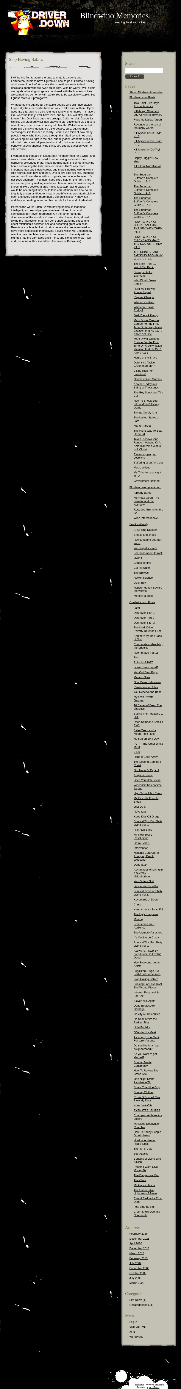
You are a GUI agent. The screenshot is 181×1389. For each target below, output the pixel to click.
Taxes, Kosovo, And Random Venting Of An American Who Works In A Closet (148, 444)
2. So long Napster (145, 529)
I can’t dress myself (146, 667)
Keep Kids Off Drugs (146, 816)
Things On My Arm (145, 412)
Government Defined (147, 480)
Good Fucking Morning (148, 379)
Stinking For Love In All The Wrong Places (148, 985)
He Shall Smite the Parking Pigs (145, 1020)
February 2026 (139, 1233)
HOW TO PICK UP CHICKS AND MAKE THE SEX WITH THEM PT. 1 (148, 227)
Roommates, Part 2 (146, 652)
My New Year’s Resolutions (143, 836)
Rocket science (143, 577)
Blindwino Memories (114, 15)
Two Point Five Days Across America (146, 104)
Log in (133, 1321)
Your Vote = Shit (144, 881)
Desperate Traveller (146, 886)
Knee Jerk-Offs (143, 1105)
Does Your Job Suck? (147, 780)
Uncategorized (139, 1304)
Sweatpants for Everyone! (143, 274)
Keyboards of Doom (146, 899)
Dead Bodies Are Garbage (144, 1007)
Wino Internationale (146, 518)
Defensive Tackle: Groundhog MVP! (145, 364)
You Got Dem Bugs (146, 672)
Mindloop (159, 1384)
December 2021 (140, 1238)
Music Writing (142, 467)
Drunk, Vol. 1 (142, 843)
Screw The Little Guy (147, 1087)
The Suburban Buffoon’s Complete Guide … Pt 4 (146, 213)
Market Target (142, 425)
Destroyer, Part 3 (144, 622)
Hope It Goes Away (146, 756)
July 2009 (136, 1263)
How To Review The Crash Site (146, 1072)
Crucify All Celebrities (147, 1014)
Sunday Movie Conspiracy (142, 1064)
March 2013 (137, 1253)
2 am (137, 752)
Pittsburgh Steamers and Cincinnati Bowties (148, 113)
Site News (136, 1299)
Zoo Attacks (141, 1153)
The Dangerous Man (146, 1175)
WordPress (136, 1336)
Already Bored (142, 492)
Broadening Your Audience (144, 925)
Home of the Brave (145, 357)
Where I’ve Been (144, 302)
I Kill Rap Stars (143, 829)
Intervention (141, 848)
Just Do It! (140, 806)
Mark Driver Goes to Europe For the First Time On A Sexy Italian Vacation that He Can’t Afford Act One (148, 327)
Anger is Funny (143, 775)
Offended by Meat (145, 1032)
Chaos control (142, 562)
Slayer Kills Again (144, 1000)
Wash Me (139, 1384)
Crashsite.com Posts (142, 602)
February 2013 (139, 1258)
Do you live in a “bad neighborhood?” (146, 1047)
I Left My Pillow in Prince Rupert (145, 290)
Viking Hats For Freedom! (143, 372)
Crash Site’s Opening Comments (147, 1213)
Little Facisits (142, 1027)
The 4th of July (143, 1148)
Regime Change (144, 297)
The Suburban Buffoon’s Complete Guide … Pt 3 (146, 201)
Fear (137, 657)
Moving (138, 919)
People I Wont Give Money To (146, 1168)
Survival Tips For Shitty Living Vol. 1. (148, 823)
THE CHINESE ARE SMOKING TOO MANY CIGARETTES (148, 255)
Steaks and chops (145, 534)
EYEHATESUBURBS (147, 1110)
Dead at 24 (141, 864)
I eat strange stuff (144, 1206)
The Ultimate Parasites (148, 932)
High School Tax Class (148, 793)
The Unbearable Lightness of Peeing (146, 1192)
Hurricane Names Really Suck (145, 1142)
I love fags (140, 811)
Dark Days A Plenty (146, 315)
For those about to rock (148, 553)
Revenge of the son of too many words (147, 126)
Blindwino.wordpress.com (145, 487)
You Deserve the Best (147, 692)
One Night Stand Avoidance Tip (144, 1080)
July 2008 (136, 1277)
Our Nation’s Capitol (146, 770)
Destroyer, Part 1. (145, 612)
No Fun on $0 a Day (146, 738)
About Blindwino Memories (146, 92)
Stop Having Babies (146, 979)
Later (137, 607)
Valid (138, 1326)
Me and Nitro (142, 677)
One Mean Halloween (147, 682)
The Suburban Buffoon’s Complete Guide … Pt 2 (146, 190)
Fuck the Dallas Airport (148, 119)
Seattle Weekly (139, 524)
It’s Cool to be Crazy (146, 937)
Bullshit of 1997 (143, 662)
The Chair (140, 1180)
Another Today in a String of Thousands (146, 385)
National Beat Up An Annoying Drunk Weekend (146, 856)
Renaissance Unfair (146, 687)
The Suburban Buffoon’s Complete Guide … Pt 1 (146, 178)
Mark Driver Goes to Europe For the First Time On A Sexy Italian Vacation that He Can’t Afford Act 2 (148, 345)
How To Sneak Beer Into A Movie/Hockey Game (146, 404)
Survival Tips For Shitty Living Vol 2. (148, 892)
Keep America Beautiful (148, 909)
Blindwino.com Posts (142, 97)
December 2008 (140, 1268)
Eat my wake (142, 567)
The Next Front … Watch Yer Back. (145, 265)
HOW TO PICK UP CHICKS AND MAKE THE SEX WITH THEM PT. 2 (148, 242)
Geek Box (140, 582)
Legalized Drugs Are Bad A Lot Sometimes (147, 972)
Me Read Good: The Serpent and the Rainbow (146, 501)
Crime (137, 904)
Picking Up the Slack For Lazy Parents (146, 1039)
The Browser (142, 572)
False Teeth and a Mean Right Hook (145, 732)
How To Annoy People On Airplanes (147, 1133)
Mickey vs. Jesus (144, 1185)
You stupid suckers (145, 548)
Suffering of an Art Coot (148, 462)
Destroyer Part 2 (144, 617)
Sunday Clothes (144, 1092)
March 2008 (137, 1282)
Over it (138, 557)
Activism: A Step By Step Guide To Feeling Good (147, 954)
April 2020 (136, 1243)
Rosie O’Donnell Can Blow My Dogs (147, 1099)
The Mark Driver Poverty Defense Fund (148, 629)
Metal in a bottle (144, 595)
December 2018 (140, 1248)
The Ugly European (146, 914)
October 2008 (138, 1273)
